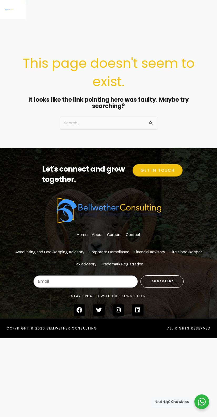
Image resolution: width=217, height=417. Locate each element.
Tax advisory (85, 264)
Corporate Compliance (109, 252)
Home (82, 235)
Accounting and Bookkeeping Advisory (49, 252)
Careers (114, 235)
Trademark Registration (122, 264)
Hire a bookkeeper (185, 252)
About (97, 235)
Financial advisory (149, 252)
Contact (133, 235)
